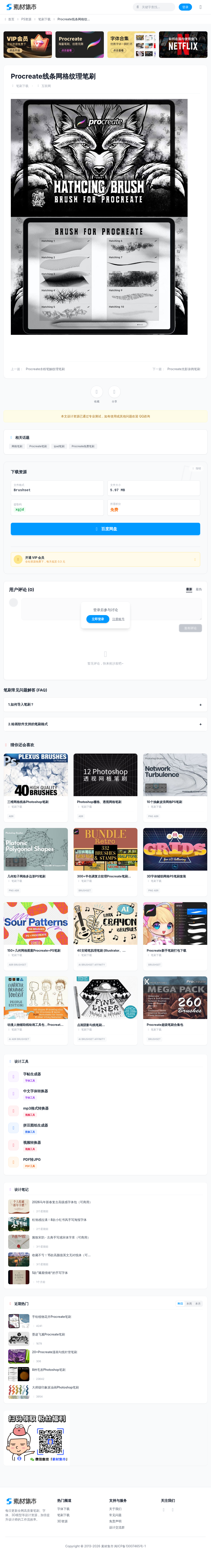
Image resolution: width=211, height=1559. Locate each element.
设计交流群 (117, 1527)
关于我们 (115, 1509)
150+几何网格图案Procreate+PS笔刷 (33, 950)
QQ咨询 (144, 416)
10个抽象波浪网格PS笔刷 (164, 802)
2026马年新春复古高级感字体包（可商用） (62, 1202)
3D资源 (62, 1521)
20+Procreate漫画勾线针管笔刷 (54, 1352)
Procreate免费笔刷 (83, 446)
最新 (189, 589)
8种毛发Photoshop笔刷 (48, 1369)
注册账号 (118, 619)
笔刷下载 (44, 19)
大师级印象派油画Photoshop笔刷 (55, 1387)
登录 (185, 7)
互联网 (46, 86)
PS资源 (26, 19)
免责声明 (115, 1521)
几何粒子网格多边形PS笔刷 (26, 876)
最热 (199, 589)
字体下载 (63, 1509)
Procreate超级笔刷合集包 (165, 1025)
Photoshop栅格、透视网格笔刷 (99, 802)
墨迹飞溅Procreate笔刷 (48, 1334)
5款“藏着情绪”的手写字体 (50, 1273)
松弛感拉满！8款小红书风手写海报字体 (59, 1220)
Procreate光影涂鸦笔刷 (183, 369)
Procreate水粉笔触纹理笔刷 (45, 369)
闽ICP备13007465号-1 (130, 1546)
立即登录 (98, 619)
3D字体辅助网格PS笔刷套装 (166, 876)
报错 (196, 468)
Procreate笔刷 (38, 446)
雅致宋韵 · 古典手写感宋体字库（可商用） (61, 1237)
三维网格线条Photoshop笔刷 (27, 802)
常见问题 (115, 1515)
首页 (9, 19)
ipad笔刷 (59, 446)
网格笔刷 (17, 446)
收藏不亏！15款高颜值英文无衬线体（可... (61, 1255)
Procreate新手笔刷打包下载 (166, 950)
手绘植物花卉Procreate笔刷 (51, 1316)
